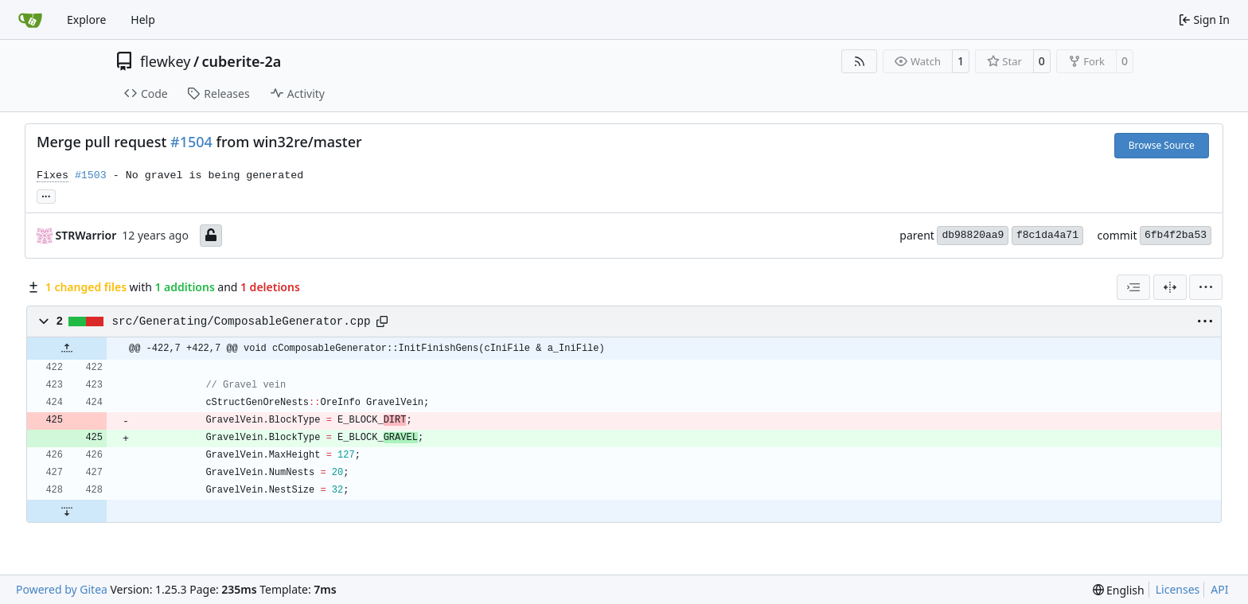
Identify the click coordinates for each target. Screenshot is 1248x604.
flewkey (165, 61)
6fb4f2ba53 (1176, 235)
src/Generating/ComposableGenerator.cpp (241, 321)
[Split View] (1170, 287)
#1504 (191, 141)
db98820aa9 (973, 235)
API (1219, 589)
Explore (86, 19)
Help (143, 19)
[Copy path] (382, 321)
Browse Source (1162, 145)
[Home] (30, 20)
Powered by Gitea (61, 589)
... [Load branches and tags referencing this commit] (46, 195)
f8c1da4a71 (1047, 235)
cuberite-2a (242, 61)
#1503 (91, 175)
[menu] (1206, 287)
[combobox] (1133, 287)
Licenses (1178, 589)
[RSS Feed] (859, 61)
